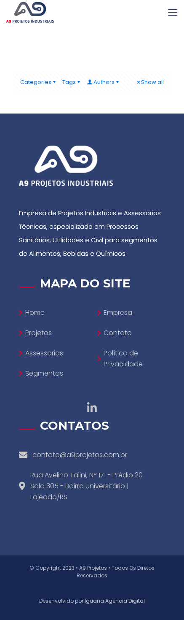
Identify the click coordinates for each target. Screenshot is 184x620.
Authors (103, 82)
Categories (38, 82)
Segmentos (44, 373)
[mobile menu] (172, 12)
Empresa (118, 312)
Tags (71, 82)
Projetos (38, 333)
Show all (150, 82)
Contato (118, 333)
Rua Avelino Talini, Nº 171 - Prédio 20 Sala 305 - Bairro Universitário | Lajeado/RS (86, 486)
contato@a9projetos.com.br (79, 455)
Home (35, 312)
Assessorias (44, 353)
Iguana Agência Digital (115, 600)
